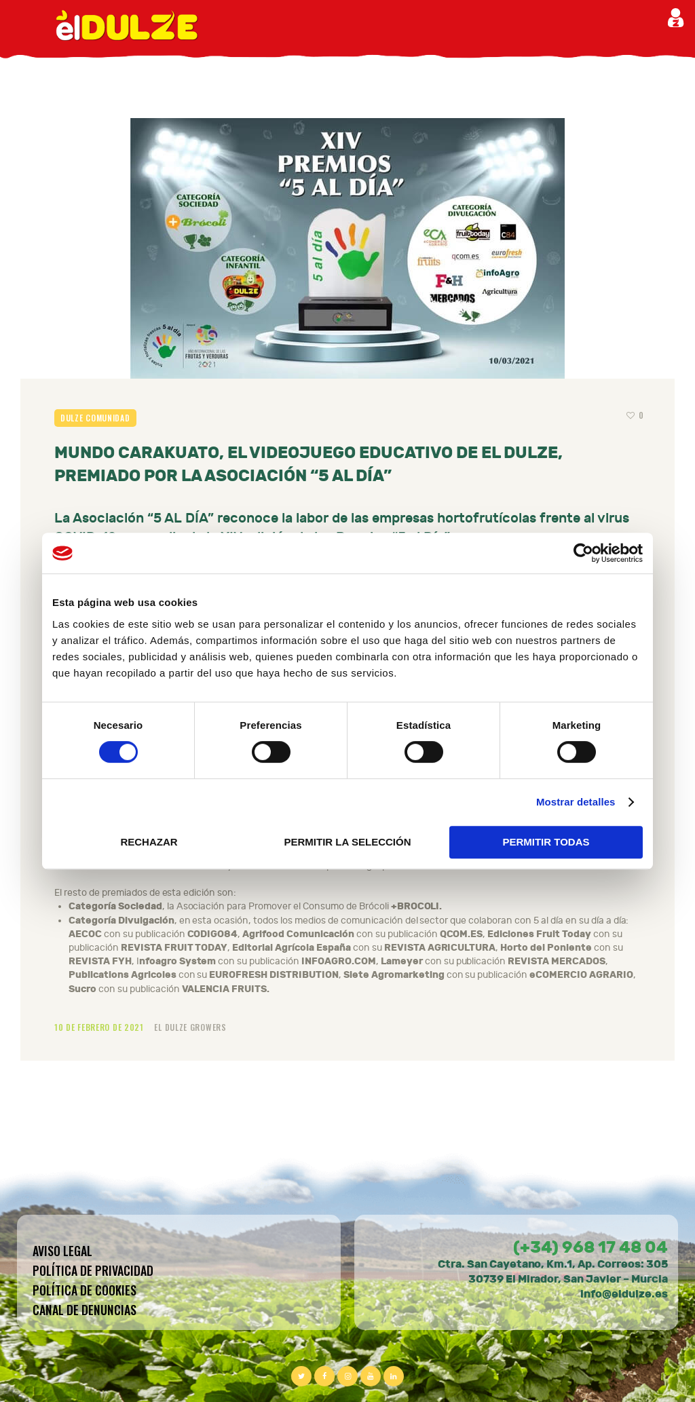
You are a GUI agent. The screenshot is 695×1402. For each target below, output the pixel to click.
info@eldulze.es (624, 1293)
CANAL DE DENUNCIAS (84, 1310)
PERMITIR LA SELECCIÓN (347, 842)
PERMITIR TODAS (545, 842)
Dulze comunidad (95, 417)
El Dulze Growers (190, 1027)
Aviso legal (62, 1250)
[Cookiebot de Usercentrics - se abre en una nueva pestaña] (583, 553)
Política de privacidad (93, 1270)
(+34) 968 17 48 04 (590, 1247)
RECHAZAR (148, 842)
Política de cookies (84, 1290)
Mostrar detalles (576, 802)
